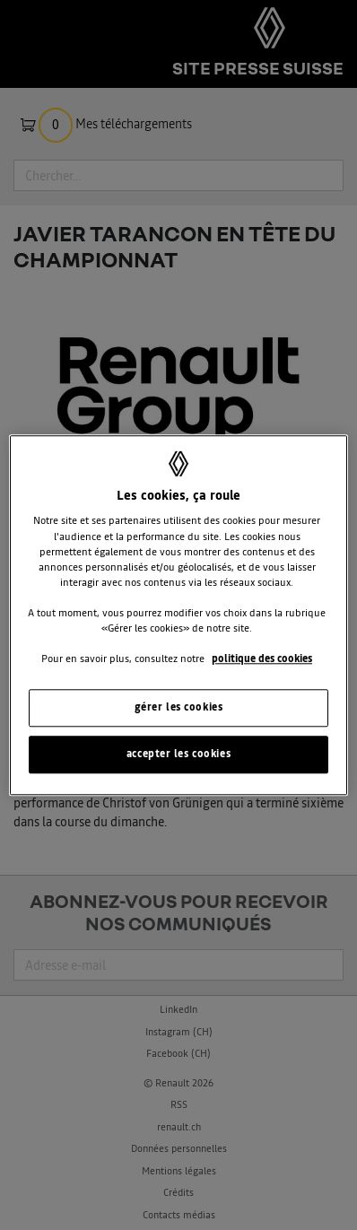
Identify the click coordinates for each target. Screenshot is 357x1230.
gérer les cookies (179, 707)
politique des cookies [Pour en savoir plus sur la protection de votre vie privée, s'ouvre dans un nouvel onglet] (262, 658)
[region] (178, 615)
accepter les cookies (178, 753)
